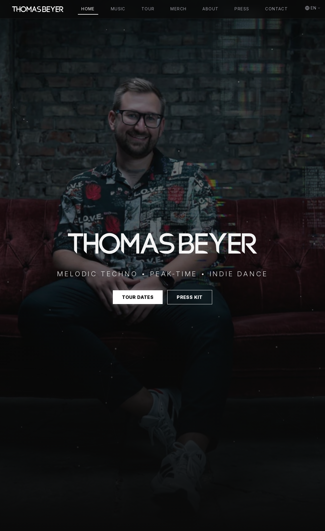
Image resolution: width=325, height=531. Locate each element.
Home (88, 8)
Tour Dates (137, 297)
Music (118, 8)
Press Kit (190, 297)
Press (242, 8)
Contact (276, 8)
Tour (148, 8)
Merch (178, 8)
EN (313, 7)
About (210, 8)
